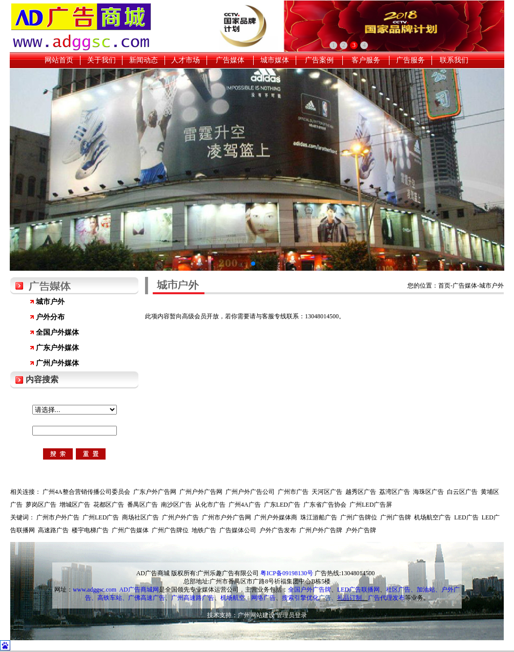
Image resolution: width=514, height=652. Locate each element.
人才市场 (185, 60)
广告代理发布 (386, 597)
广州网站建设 (256, 615)
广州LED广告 (101, 517)
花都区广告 (108, 504)
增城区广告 (74, 504)
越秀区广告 (360, 491)
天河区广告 (327, 491)
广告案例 (319, 60)
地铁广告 (204, 530)
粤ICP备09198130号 (286, 573)
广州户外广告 (180, 517)
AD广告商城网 (138, 589)
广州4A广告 (245, 504)
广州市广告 (293, 491)
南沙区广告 (176, 504)
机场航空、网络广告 (248, 597)
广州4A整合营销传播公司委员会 (86, 491)
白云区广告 (462, 491)
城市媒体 (274, 60)
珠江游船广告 (318, 517)
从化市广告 (210, 504)
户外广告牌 (360, 530)
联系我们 (454, 60)
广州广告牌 (395, 517)
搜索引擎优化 (300, 597)
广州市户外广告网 (226, 517)
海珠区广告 (428, 491)
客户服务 (366, 60)
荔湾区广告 (394, 491)
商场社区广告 (140, 517)
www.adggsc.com (94, 589)
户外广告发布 (277, 530)
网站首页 (59, 60)
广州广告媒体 (130, 530)
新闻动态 (143, 60)
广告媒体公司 (237, 530)
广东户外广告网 (154, 491)
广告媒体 (230, 60)
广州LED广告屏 (370, 504)
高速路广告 (53, 530)
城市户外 (50, 302)
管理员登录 (291, 615)
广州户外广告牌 (320, 530)
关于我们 (101, 60)
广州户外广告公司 (250, 491)
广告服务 (410, 60)
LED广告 (466, 517)
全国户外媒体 (57, 332)
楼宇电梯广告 (90, 530)
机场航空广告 (432, 517)
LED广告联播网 (358, 589)
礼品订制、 (352, 597)
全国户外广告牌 (309, 589)
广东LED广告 (282, 504)
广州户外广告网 (200, 491)
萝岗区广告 (41, 504)
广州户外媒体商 (275, 517)
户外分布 (50, 317)
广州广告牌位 (358, 517)
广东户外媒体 (57, 348)
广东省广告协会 (324, 504)
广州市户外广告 (57, 517)
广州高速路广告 (192, 597)
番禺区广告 (142, 504)
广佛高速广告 (146, 597)
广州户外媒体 (57, 363)
